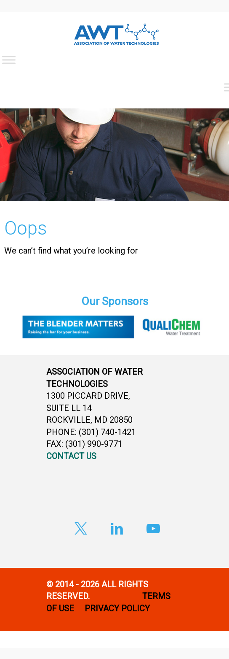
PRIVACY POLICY (118, 608)
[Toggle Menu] (9, 60)
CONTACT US (71, 456)
